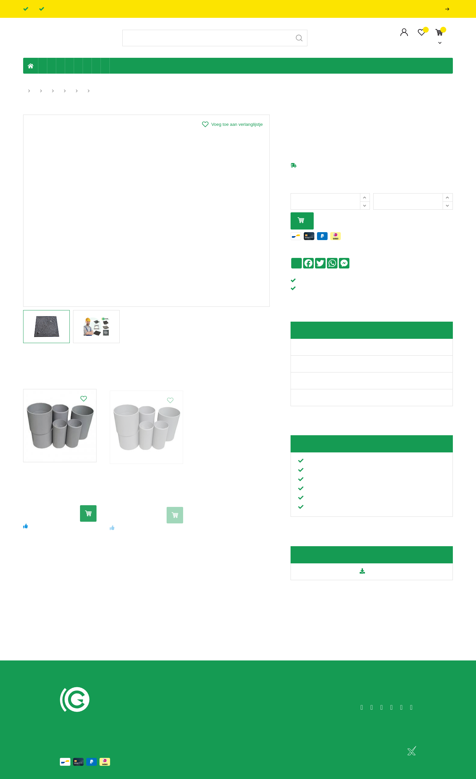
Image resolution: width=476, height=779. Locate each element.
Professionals (448, 9)
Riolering (51, 66)
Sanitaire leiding (69, 66)
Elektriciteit (87, 66)
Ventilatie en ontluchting (78, 66)
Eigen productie (42, 66)
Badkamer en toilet (114, 66)
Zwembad (105, 66)
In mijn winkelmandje (301, 220)
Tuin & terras (60, 66)
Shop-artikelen (96, 66)
